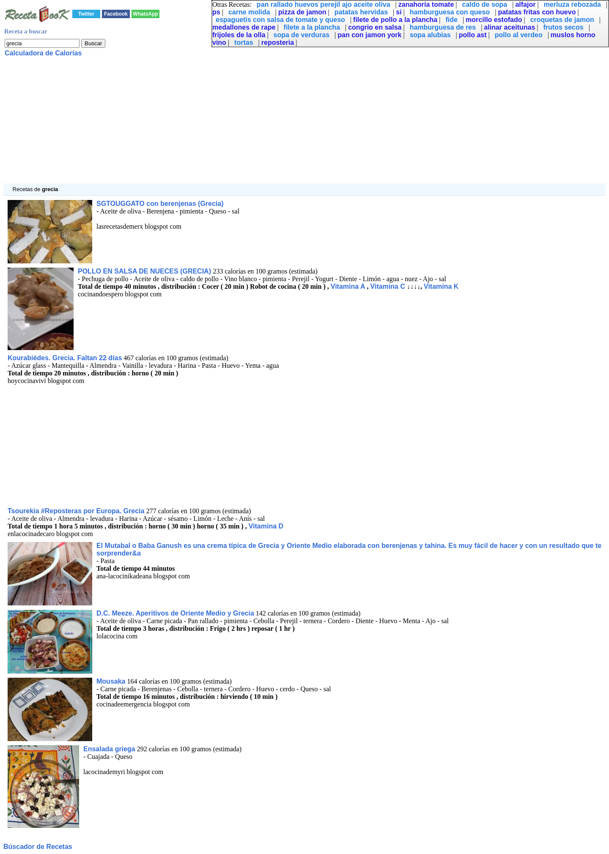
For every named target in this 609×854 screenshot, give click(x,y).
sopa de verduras (302, 34)
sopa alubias (430, 34)
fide (451, 19)
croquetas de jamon (562, 19)
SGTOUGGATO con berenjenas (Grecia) (160, 203)
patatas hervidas (361, 12)
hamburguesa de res (443, 27)
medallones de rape (243, 27)
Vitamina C (387, 286)
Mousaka (110, 681)
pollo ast (473, 34)
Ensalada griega (109, 749)
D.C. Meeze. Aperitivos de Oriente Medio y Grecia (175, 613)
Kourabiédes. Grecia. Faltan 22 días (65, 357)
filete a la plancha (312, 27)
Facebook (116, 14)
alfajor (525, 4)
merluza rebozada (572, 4)
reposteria (277, 42)
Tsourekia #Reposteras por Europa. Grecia (77, 511)
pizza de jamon (302, 12)
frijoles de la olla (238, 34)
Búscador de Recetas (37, 846)
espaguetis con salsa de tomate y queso (280, 19)
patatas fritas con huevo (537, 12)
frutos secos (563, 27)
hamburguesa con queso (450, 12)
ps (216, 12)
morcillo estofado (494, 19)
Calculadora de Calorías (43, 53)
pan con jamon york (369, 34)
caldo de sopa (485, 4)
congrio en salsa (374, 27)
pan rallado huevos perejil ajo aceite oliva (323, 4)
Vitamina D (266, 526)
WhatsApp (145, 14)
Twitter (86, 14)
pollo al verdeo (519, 34)
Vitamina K (441, 286)
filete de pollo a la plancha (395, 19)
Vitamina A (348, 286)
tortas (243, 42)
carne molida (249, 12)
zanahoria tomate (426, 4)
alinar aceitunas (509, 27)
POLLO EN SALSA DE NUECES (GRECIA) (145, 271)
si (398, 12)
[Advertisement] (257, 124)
